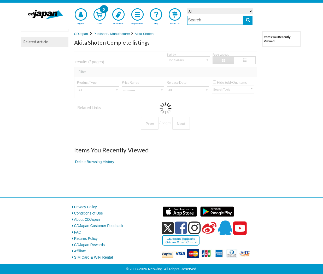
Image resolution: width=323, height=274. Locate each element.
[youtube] (240, 228)
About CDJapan (87, 219)
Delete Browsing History (94, 162)
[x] (168, 228)
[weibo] (209, 228)
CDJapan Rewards (89, 245)
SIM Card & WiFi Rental (93, 257)
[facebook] (181, 228)
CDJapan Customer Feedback (98, 226)
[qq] (225, 228)
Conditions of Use (88, 213)
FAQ (77, 232)
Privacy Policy (85, 207)
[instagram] (194, 228)
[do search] (247, 20)
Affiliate (80, 251)
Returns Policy (86, 238)
